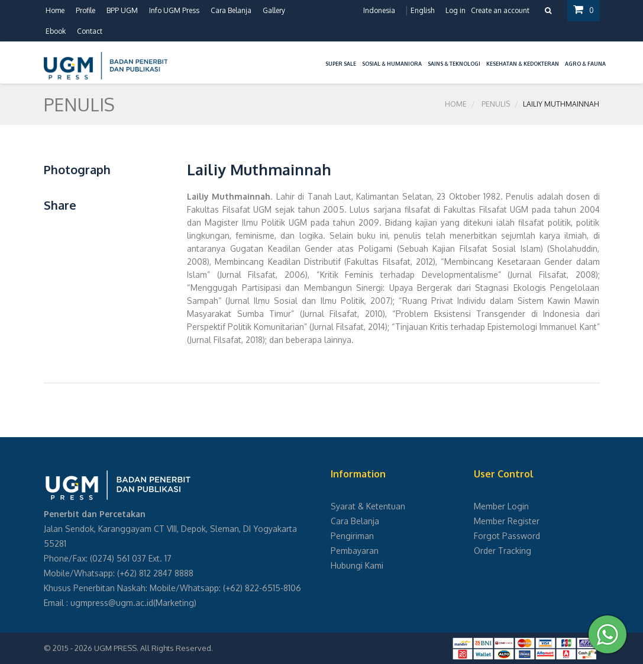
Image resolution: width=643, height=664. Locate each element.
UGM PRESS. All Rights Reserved (152, 648)
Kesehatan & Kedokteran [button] (522, 63)
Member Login (501, 506)
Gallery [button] (274, 10)
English (422, 10)
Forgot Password (507, 536)
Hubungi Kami (357, 565)
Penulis (496, 104)
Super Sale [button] (340, 63)
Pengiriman (352, 536)
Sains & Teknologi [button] (454, 63)
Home (55, 10)
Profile (85, 10)
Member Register (506, 521)
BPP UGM (122, 10)
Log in (455, 10)
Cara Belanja (231, 10)
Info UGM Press (174, 10)
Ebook (56, 31)
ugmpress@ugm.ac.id (111, 603)
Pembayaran (355, 551)
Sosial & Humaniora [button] (392, 63)
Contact (89, 31)
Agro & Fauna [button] (585, 63)
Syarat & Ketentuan (368, 506)
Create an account (500, 10)
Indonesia (379, 10)
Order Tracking (502, 551)
